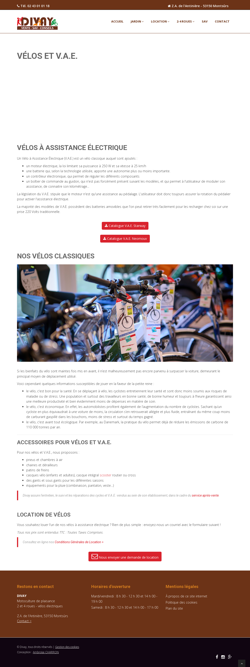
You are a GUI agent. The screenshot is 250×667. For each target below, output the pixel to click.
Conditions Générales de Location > (79, 542)
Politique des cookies (181, 602)
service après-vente (205, 495)
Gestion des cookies (67, 647)
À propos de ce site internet (186, 596)
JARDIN (137, 21)
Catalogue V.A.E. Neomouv (125, 238)
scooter (105, 475)
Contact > (24, 621)
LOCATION (160, 21)
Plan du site (174, 608)
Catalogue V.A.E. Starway (125, 225)
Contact (222, 21)
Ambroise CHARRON (46, 652)
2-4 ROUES (185, 21)
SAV (204, 21)
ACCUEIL (117, 21)
